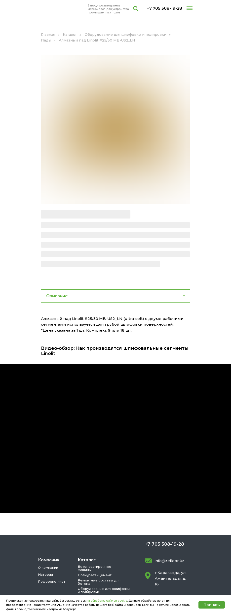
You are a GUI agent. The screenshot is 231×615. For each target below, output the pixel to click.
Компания (48, 503)
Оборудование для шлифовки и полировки (125, 34)
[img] (61, 9)
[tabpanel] (115, 271)
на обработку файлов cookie (106, 600)
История (45, 518)
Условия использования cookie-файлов (75, 585)
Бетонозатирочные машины (94, 511)
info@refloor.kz (169, 503)
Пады (46, 40)
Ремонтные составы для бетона (99, 524)
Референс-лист (51, 525)
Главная (48, 34)
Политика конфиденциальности (68, 578)
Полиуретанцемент (95, 518)
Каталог (70, 34)
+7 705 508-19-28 (164, 8)
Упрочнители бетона (96, 540)
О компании (48, 511)
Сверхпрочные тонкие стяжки (103, 545)
